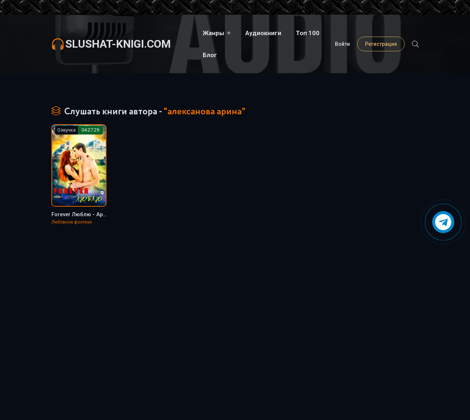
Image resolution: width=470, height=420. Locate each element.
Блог (324, 33)
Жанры (196, 33)
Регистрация (381, 33)
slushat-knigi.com (118, 32)
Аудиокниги (246, 33)
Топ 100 (290, 33)
